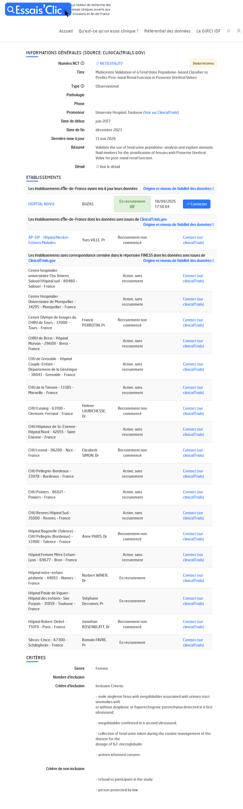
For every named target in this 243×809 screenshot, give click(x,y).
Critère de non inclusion (65, 768)
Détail (79, 166)
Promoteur (75, 112)
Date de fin (75, 130)
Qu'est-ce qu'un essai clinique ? (108, 31)
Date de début (72, 121)
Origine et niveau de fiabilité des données (179, 188)
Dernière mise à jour (67, 138)
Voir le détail (108, 166)
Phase (79, 103)
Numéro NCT (71, 63)
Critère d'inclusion (69, 686)
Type (77, 86)
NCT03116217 (109, 63)
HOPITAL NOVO (41, 204)
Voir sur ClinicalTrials (161, 112)
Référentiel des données (167, 31)
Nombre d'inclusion (68, 677)
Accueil (66, 31)
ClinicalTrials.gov (153, 219)
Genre (79, 668)
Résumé (77, 147)
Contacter (196, 204)
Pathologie (75, 95)
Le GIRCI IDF (208, 31)
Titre (80, 72)
